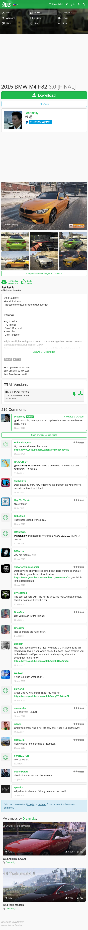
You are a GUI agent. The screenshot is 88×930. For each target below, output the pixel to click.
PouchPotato (21, 771)
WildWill (18, 673)
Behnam (18, 643)
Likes (29, 283)
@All (16, 420)
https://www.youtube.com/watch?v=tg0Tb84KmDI (41, 696)
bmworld (19, 689)
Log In (30, 804)
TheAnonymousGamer (26, 567)
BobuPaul (19, 516)
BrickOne (19, 612)
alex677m (19, 740)
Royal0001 (20, 532)
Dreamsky (31, 113)
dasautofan (20, 708)
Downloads (13, 283)
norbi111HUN (21, 755)
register (42, 804)
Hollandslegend (22, 442)
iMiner (17, 724)
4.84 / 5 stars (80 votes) (11, 290)
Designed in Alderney (12, 922)
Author (30, 417)
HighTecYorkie (22, 500)
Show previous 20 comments (44, 435)
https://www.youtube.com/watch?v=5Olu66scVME (41, 449)
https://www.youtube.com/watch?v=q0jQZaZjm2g (41, 661)
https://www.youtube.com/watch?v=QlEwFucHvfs (41, 577)
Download (44, 95)
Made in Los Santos (11, 925)
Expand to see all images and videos (44, 273)
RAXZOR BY (21, 461)
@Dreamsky (21, 465)
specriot (18, 787)
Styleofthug (20, 593)
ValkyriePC (20, 481)
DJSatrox (19, 551)
